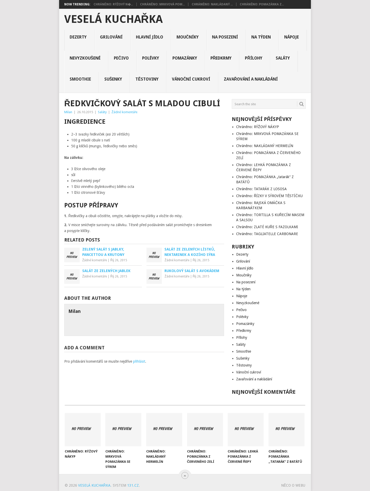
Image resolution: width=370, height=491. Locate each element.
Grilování (111, 37)
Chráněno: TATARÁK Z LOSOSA (261, 189)
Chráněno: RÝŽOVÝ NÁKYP (257, 127)
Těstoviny (147, 79)
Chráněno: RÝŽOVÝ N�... (113, 4)
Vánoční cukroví (191, 79)
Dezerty (78, 37)
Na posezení (225, 37)
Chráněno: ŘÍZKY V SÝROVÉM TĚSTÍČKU (269, 196)
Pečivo (121, 58)
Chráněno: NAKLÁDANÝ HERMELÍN (264, 146)
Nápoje (291, 37)
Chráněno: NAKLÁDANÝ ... (212, 4)
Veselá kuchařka (113, 19)
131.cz (133, 485)
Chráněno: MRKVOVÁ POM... (162, 4)
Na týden (261, 37)
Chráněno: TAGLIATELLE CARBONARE (267, 234)
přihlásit (139, 361)
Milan (68, 112)
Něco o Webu (293, 485)
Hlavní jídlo (149, 37)
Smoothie (80, 79)
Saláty (283, 58)
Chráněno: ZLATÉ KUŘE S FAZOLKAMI (267, 227)
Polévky (150, 58)
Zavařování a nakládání (251, 79)
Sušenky (113, 79)
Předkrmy (221, 58)
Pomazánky (184, 58)
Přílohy (253, 58)
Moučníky (188, 37)
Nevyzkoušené (85, 58)
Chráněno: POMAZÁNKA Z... (262, 4)
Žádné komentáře (124, 112)
